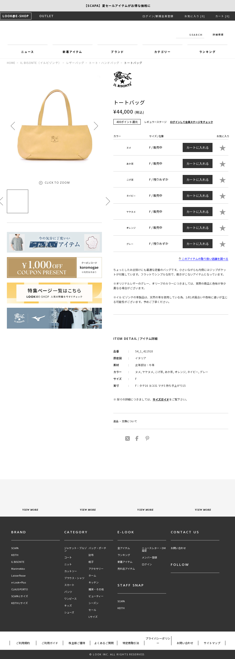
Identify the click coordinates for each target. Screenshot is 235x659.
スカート (69, 585)
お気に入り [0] (195, 16)
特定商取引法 (131, 643)
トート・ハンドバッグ (104, 63)
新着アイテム (125, 562)
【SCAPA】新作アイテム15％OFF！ (117, 5)
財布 (91, 555)
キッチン (94, 582)
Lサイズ (93, 616)
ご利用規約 (23, 643)
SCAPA (15, 548)
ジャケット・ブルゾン (75, 549)
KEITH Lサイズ (19, 603)
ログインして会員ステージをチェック (191, 122)
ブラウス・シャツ (74, 578)
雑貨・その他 (96, 589)
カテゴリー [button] (162, 52)
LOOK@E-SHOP (16, 16)
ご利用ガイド (50, 643)
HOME (11, 63)
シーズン (93, 603)
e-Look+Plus (18, 582)
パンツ (68, 592)
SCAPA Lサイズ (19, 596)
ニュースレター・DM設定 (154, 549)
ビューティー (96, 596)
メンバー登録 (149, 557)
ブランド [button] (117, 52)
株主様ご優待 (77, 643)
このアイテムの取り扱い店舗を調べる (203, 259)
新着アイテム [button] (72, 52)
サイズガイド (161, 399)
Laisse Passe (18, 575)
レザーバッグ (75, 63)
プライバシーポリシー (157, 640)
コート (68, 557)
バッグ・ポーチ (97, 548)
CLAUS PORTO (19, 589)
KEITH (14, 555)
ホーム (92, 575)
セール (92, 610)
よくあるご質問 (104, 643)
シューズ (69, 612)
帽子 (91, 562)
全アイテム (124, 548)
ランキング (124, 555)
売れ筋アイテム (126, 568)
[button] (95, 126)
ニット (68, 564)
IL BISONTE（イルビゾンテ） (40, 63)
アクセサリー (96, 568)
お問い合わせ (178, 548)
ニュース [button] (27, 52)
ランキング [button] (207, 52)
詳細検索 (218, 34)
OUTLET (46, 16)
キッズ (68, 605)
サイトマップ (212, 643)
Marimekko (18, 568)
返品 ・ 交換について (125, 421)
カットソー (70, 571)
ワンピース (70, 598)
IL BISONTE (17, 562)
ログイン (148, 16)
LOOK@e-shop (117, 34)
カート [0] (222, 16)
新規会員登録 (164, 16)
